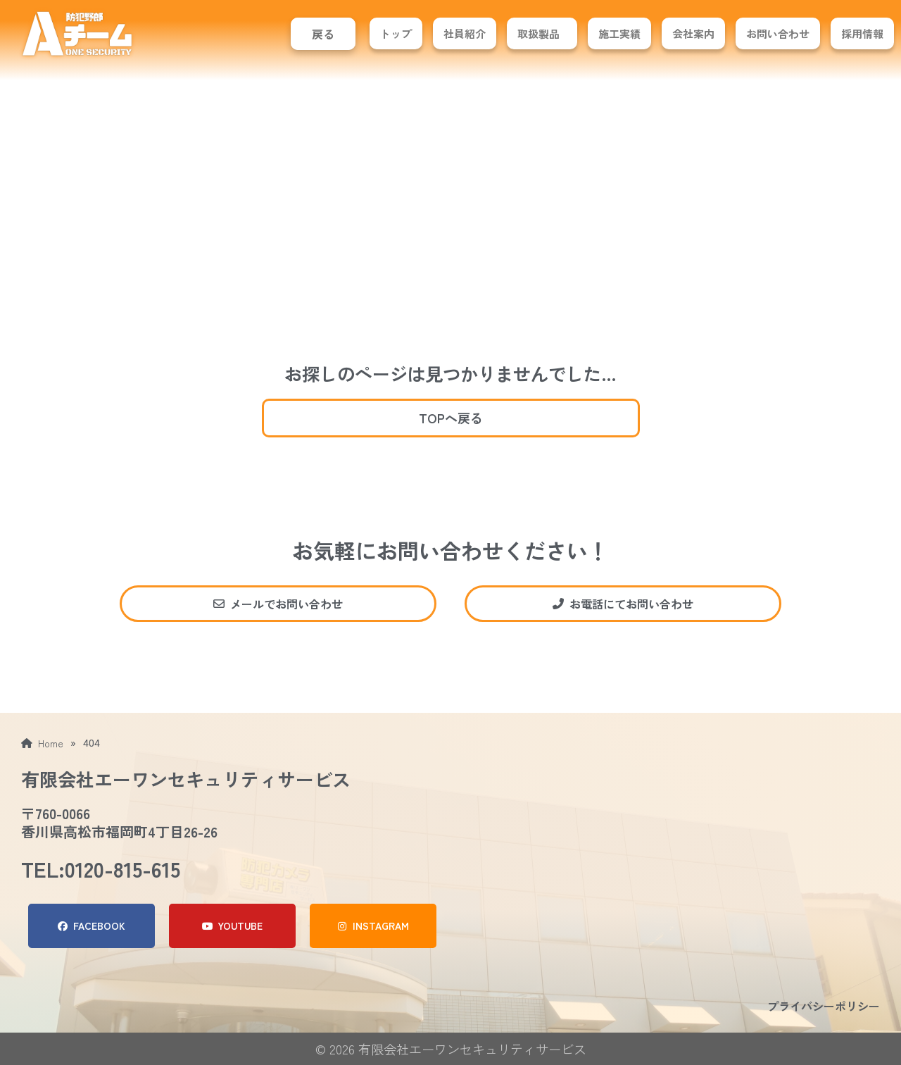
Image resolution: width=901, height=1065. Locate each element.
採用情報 (862, 33)
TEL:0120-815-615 (100, 868)
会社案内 (693, 33)
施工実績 (619, 33)
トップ (396, 33)
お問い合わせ (777, 33)
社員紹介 (464, 33)
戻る (323, 33)
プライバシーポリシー (823, 1005)
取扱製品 (538, 33)
